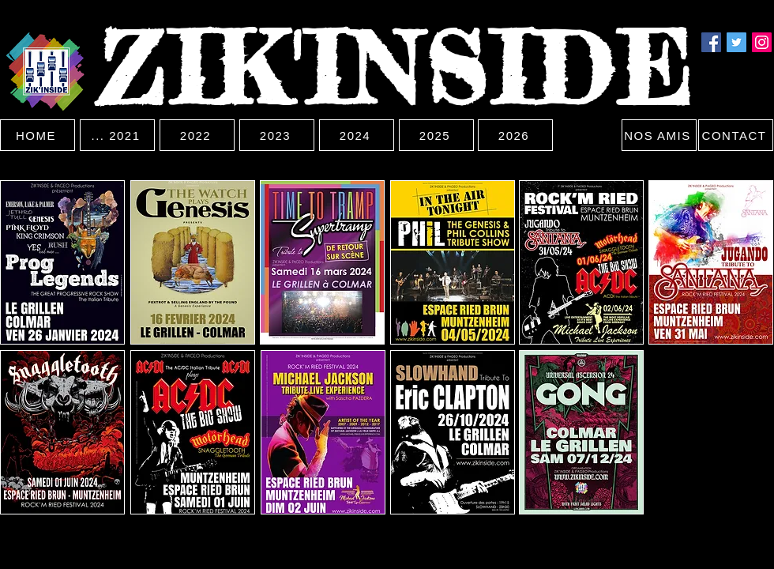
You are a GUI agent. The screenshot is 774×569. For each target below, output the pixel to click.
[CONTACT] (735, 135)
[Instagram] (762, 42)
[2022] (197, 135)
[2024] (356, 135)
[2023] (276, 135)
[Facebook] (711, 42)
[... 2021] (117, 135)
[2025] (436, 135)
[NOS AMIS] (659, 135)
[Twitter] (736, 42)
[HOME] (37, 135)
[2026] (515, 135)
